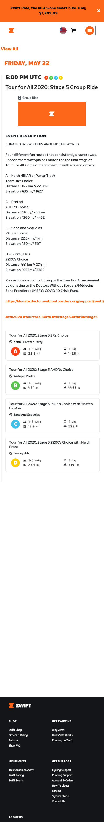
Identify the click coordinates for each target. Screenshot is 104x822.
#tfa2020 (13, 317)
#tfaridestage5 (84, 317)
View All (9, 49)
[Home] (11, 30)
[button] (99, 11)
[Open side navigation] (89, 30)
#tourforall (33, 317)
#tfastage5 (61, 317)
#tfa (47, 317)
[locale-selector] (63, 30)
